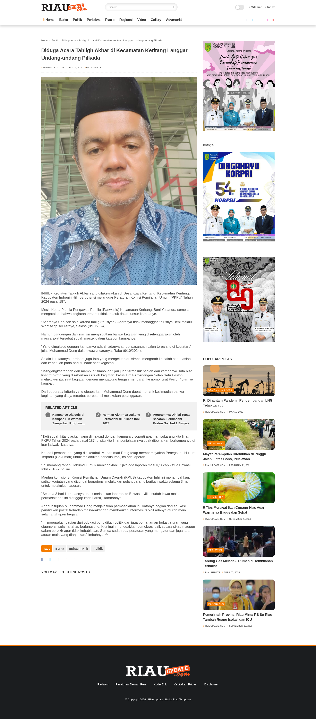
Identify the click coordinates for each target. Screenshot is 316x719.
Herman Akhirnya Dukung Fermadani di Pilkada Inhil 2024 (121, 419)
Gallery (156, 20)
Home (48, 20)
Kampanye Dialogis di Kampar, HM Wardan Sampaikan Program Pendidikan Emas (68, 419)
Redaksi (103, 684)
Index (270, 7)
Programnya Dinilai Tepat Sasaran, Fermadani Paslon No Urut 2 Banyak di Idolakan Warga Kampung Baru (171, 419)
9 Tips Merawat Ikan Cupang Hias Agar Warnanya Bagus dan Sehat (233, 510)
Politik (77, 20)
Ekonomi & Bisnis (220, 389)
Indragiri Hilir (78, 548)
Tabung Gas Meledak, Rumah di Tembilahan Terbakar (238, 563)
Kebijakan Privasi (185, 684)
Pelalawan (216, 443)
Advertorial (174, 20)
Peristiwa (93, 20)
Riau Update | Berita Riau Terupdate (169, 699)
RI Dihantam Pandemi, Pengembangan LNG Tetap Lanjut (237, 403)
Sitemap (256, 7)
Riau (108, 20)
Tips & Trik (215, 497)
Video (141, 20)
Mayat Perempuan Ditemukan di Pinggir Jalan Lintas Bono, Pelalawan (234, 456)
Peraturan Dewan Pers (131, 684)
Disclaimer (211, 684)
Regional (126, 20)
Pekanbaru (216, 604)
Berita (63, 20)
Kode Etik (160, 684)
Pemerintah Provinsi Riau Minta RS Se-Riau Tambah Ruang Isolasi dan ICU (237, 617)
